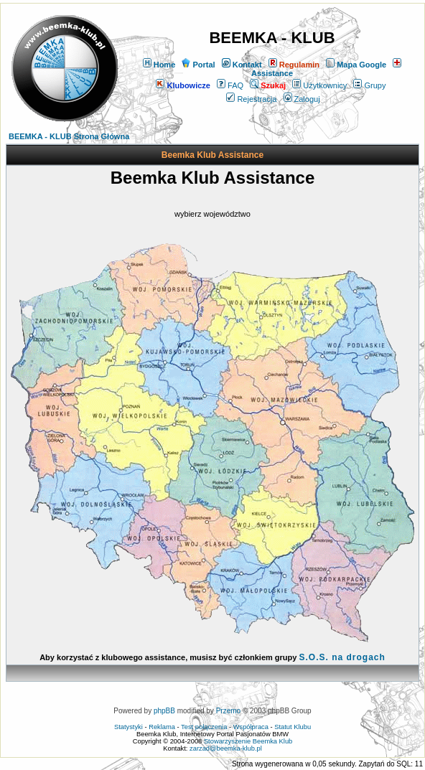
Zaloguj (302, 99)
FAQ (230, 85)
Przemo (228, 711)
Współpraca (250, 727)
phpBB (164, 711)
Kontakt (242, 64)
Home (159, 64)
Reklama (162, 727)
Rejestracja (251, 99)
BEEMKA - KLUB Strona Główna (69, 136)
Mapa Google (356, 64)
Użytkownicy (319, 85)
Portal (198, 64)
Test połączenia (204, 727)
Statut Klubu (292, 727)
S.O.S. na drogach (342, 657)
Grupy (369, 85)
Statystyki (128, 727)
